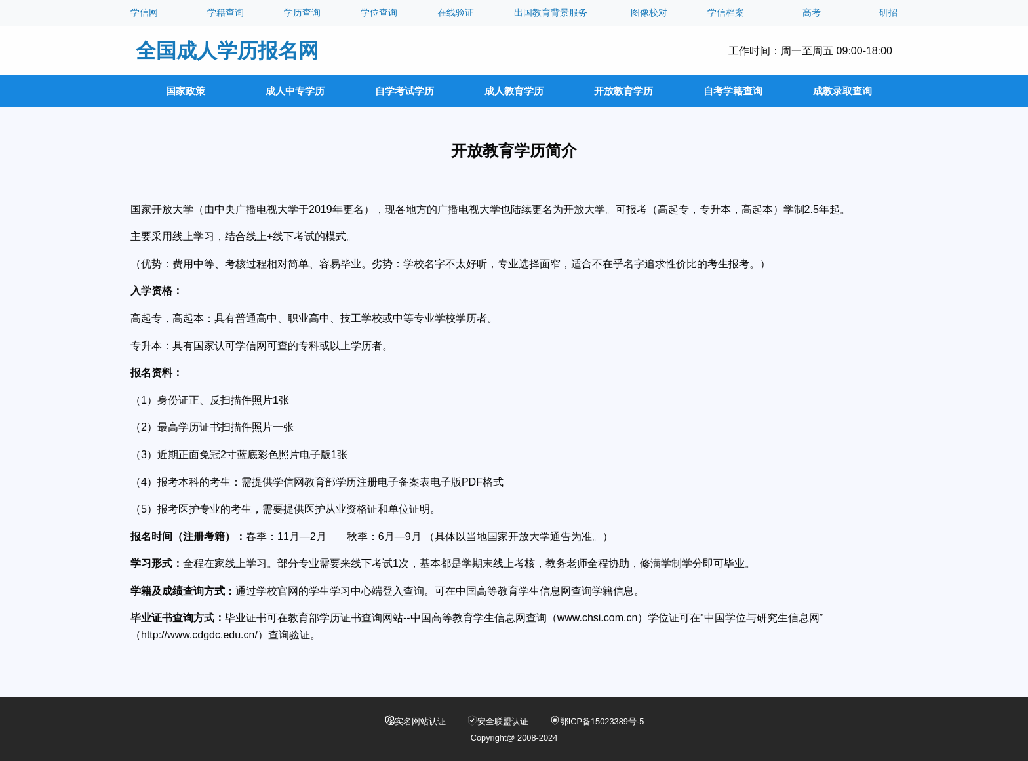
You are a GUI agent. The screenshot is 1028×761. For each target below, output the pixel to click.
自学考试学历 (404, 90)
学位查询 (379, 13)
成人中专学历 (295, 90)
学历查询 (302, 13)
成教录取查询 (842, 90)
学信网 (144, 13)
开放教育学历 (623, 90)
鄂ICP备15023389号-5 (596, 720)
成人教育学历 (514, 90)
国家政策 (185, 90)
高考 (811, 13)
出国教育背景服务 (550, 13)
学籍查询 (225, 13)
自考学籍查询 (732, 90)
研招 (888, 13)
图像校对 (649, 13)
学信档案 (725, 13)
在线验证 (455, 13)
